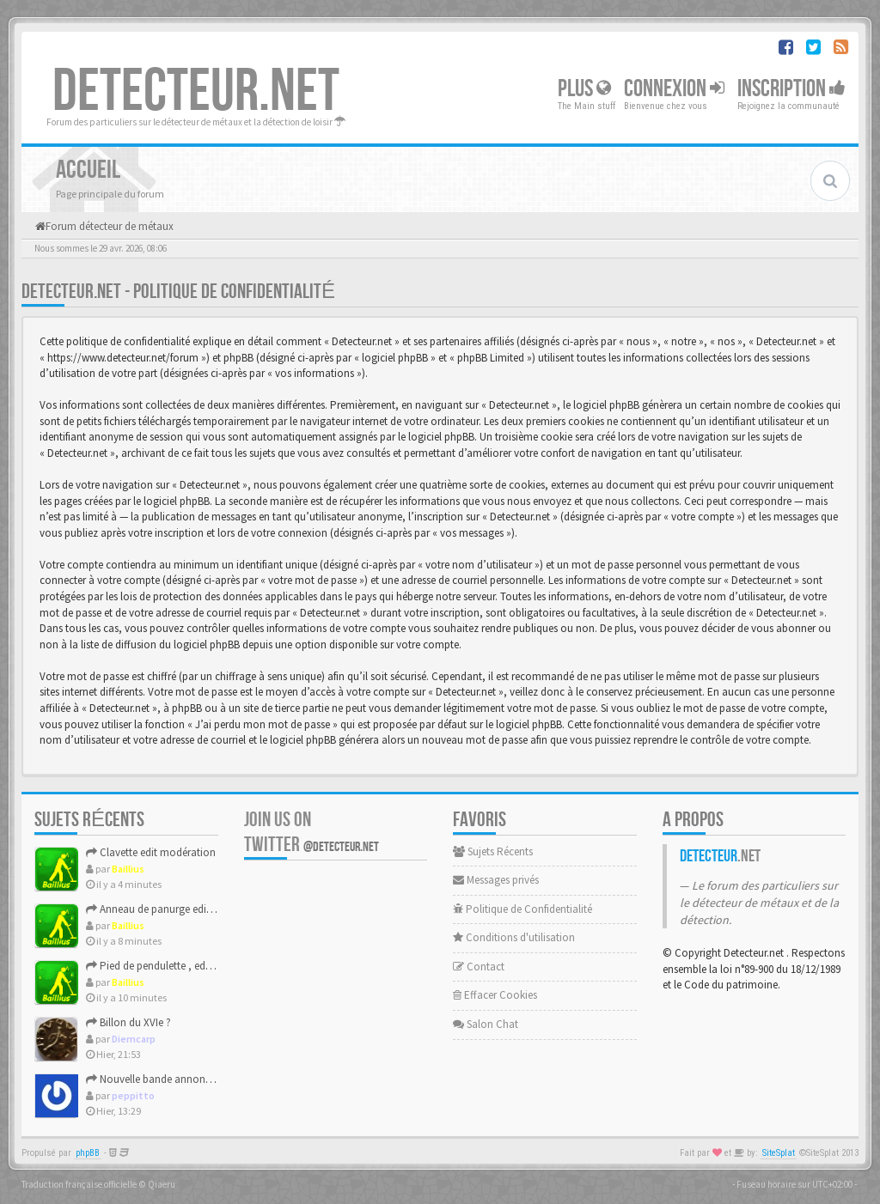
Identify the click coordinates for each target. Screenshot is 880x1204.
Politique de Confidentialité (522, 909)
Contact (478, 966)
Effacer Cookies (495, 995)
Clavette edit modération (151, 852)
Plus (584, 89)
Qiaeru (161, 1184)
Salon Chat (485, 1024)
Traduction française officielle (79, 1184)
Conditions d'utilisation (514, 937)
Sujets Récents (493, 851)
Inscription (791, 89)
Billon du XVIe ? (128, 1022)
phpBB (88, 1152)
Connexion (674, 89)
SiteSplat (778, 1152)
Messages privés (496, 880)
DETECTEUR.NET (195, 92)
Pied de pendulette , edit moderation (178, 965)
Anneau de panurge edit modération (177, 909)
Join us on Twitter (311, 832)
